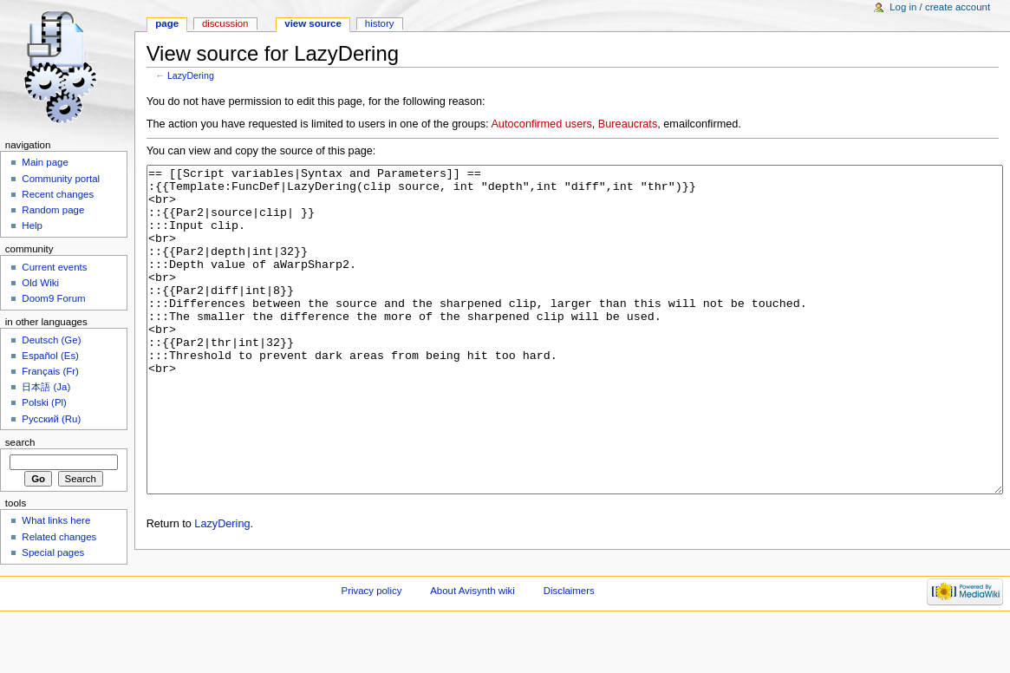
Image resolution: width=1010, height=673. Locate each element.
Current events (54, 267)
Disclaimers (569, 642)
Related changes (59, 537)
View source (313, 23)
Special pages (53, 552)
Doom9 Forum (53, 298)
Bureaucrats (627, 124)
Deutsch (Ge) (51, 340)
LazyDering (190, 75)
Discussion (225, 23)
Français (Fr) (50, 371)
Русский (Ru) (51, 419)
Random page (53, 210)
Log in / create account (939, 7)
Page (167, 23)
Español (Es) (50, 355)
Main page (45, 162)
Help (32, 225)
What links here (56, 520)
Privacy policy (372, 642)
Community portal (61, 178)
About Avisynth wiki (472, 642)
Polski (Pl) (44, 402)
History (379, 23)
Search (20, 442)
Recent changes (58, 194)
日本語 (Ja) (46, 387)
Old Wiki (40, 283)
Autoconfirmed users (541, 124)
